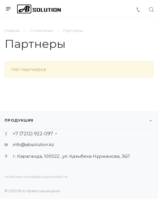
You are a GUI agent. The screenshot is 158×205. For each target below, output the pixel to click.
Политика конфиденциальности (36, 177)
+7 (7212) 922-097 (33, 134)
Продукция (19, 120)
